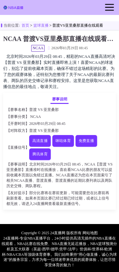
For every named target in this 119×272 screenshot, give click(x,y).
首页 (25, 25)
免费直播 (86, 140)
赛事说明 (59, 99)
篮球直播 (41, 25)
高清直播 (40, 140)
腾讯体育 (40, 154)
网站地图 (90, 233)
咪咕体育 (63, 140)
